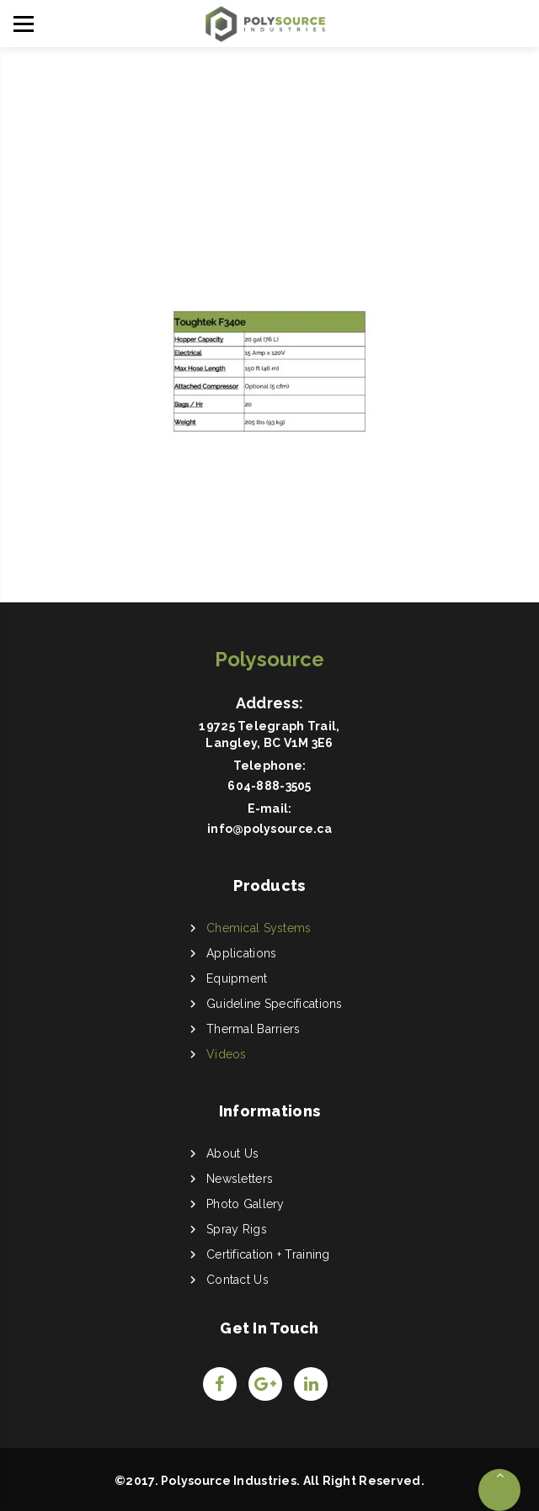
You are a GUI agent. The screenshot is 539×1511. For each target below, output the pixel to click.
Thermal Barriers (253, 1029)
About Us (232, 1153)
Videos (226, 1054)
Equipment (237, 978)
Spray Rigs (236, 1229)
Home (261, 174)
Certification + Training (268, 1254)
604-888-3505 (269, 786)
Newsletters (239, 1178)
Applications (241, 953)
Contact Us (237, 1279)
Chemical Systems (258, 928)
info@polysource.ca (269, 828)
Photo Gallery (245, 1204)
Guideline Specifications (274, 1003)
